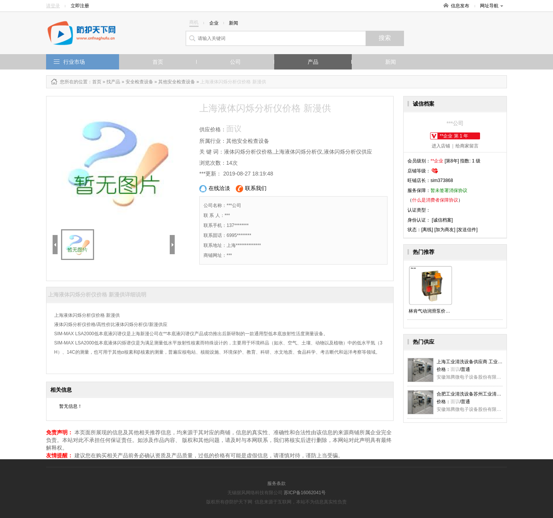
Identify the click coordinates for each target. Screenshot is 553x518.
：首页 (94, 81)
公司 (235, 62)
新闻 (390, 62)
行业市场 (74, 62)
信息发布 (460, 5)
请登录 (53, 5)
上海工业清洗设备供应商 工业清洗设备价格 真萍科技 (491, 361)
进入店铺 (441, 146)
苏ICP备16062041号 (305, 492)
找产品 (113, 81)
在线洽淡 (214, 188)
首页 (157, 62)
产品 (313, 62)
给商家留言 (466, 146)
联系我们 (251, 188)
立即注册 (80, 5)
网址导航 (491, 5)
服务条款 (276, 483)
